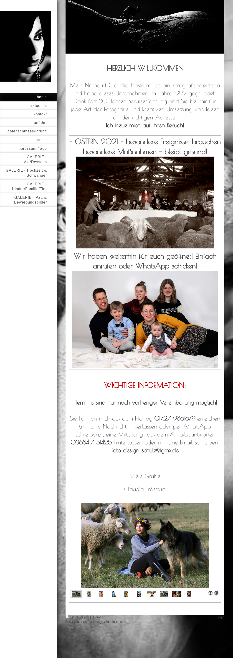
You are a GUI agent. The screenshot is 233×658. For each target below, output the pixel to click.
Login (220, 617)
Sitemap (97, 617)
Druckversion (78, 617)
